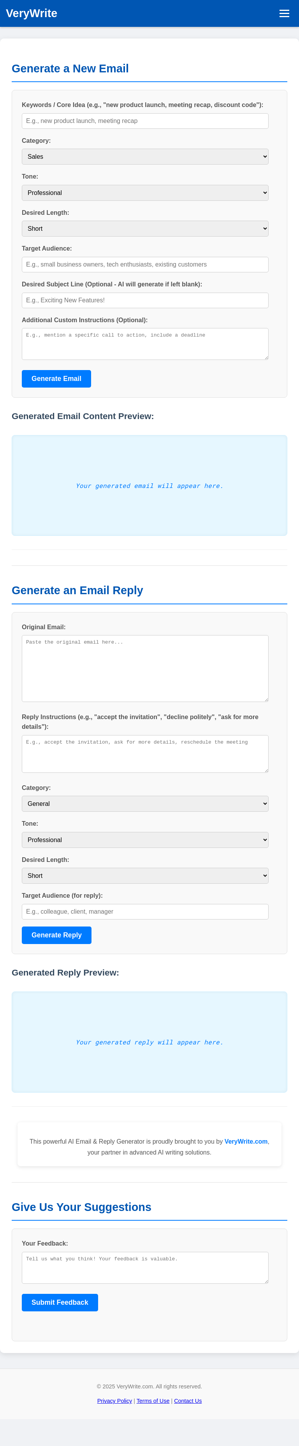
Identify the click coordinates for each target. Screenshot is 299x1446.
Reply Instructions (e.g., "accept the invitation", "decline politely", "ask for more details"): (140, 738)
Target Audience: (47, 248)
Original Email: (44, 631)
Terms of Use (153, 1428)
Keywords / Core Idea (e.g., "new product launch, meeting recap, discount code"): (143, 105)
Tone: (30, 176)
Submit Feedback (60, 1329)
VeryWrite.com (246, 1163)
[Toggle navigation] (284, 13)
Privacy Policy (114, 1428)
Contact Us (188, 1428)
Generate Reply (57, 957)
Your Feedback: (45, 1265)
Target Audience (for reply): (62, 917)
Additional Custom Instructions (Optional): (85, 320)
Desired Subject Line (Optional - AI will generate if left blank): (112, 284)
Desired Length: (45, 212)
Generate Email (56, 383)
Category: (36, 140)
